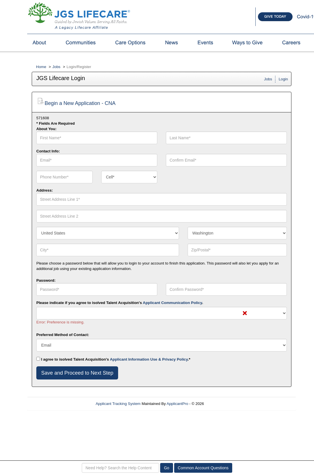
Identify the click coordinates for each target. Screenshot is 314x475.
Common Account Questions (203, 468)
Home (41, 67)
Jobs (56, 67)
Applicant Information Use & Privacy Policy (149, 359)
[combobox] (129, 177)
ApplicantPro (177, 404)
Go (166, 468)
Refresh (221, 404)
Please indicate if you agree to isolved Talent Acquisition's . (119, 303)
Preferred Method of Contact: (62, 335)
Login (283, 79)
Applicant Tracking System (118, 404)
